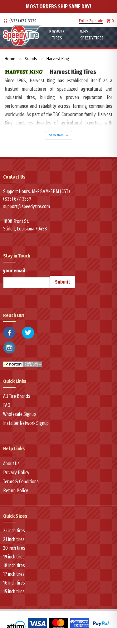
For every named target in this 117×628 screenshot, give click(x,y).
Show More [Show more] (58, 135)
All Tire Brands (16, 396)
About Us (11, 463)
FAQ (6, 405)
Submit (62, 282)
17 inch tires (14, 574)
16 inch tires (14, 583)
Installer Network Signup (26, 423)
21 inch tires (14, 539)
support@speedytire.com (26, 206)
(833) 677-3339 (23, 21)
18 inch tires (14, 565)
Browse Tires (57, 35)
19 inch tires (14, 557)
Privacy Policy (16, 473)
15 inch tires (14, 591)
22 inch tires (14, 531)
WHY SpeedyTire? (92, 35)
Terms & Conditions (21, 482)
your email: (26, 278)
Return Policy (15, 491)
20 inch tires (14, 548)
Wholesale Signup (19, 414)
